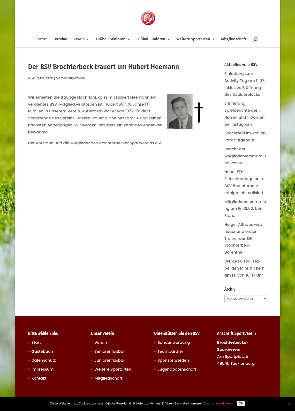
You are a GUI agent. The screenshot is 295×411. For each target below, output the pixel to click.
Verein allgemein (70, 78)
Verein (79, 39)
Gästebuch (42, 351)
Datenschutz (43, 360)
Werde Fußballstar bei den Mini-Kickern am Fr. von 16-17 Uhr (244, 268)
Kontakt (38, 378)
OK (241, 403)
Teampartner (170, 351)
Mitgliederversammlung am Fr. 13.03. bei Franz (245, 209)
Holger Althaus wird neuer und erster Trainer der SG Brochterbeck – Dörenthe (243, 238)
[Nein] (289, 404)
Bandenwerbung (174, 342)
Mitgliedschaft (233, 39)
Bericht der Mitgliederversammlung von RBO (245, 156)
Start (42, 39)
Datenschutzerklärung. (218, 403)
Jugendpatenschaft (177, 369)
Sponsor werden (173, 360)
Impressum (42, 369)
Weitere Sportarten (193, 39)
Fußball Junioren (150, 39)
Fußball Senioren (110, 39)
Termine (60, 39)
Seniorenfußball (109, 351)
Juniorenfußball (109, 360)
